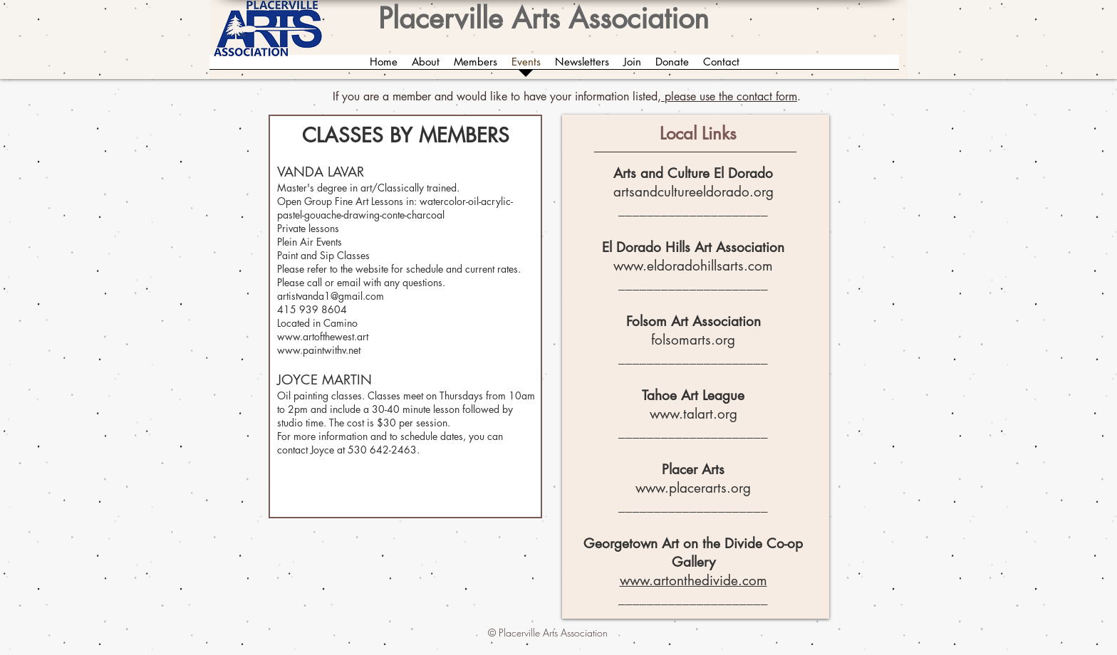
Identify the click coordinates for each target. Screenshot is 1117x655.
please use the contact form (729, 96)
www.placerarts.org (693, 488)
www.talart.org (693, 414)
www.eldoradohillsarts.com (693, 266)
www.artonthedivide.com (693, 581)
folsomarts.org (693, 340)
